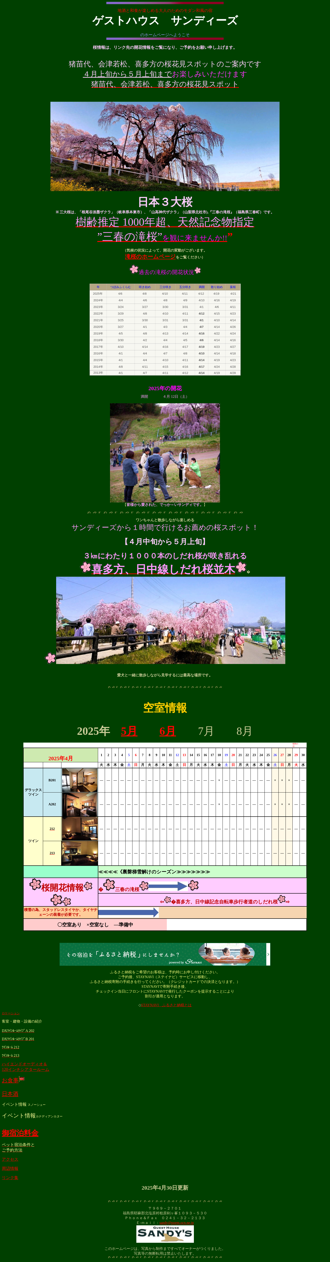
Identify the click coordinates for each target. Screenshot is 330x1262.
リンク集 (10, 1177)
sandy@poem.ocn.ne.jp (177, 1223)
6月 (168, 731)
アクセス (10, 1159)
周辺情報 (10, 1168)
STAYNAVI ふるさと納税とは (166, 1005)
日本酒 (10, 1094)
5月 (129, 731)
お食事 (13, 1080)
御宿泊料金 (20, 1133)
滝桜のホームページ (150, 257)
